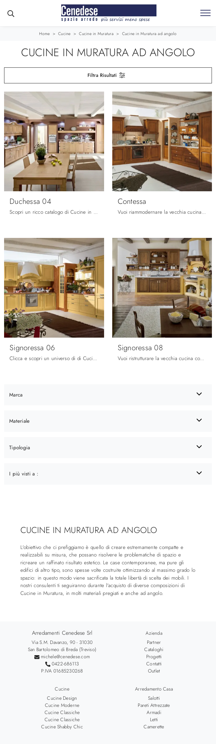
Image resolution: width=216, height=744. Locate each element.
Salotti (154, 698)
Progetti (154, 656)
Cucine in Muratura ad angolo (149, 34)
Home (44, 34)
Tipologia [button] (19, 447)
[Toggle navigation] (205, 13)
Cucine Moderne (62, 705)
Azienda (154, 633)
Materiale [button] (19, 421)
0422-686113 (65, 663)
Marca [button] (15, 395)
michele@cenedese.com (65, 656)
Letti (154, 719)
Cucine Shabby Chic (62, 726)
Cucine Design (62, 698)
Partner (154, 642)
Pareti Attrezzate (154, 705)
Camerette (154, 726)
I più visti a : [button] (23, 474)
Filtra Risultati (106, 75)
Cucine (64, 34)
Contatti (154, 663)
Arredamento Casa (154, 688)
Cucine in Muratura (96, 34)
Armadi (154, 712)
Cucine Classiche (62, 712)
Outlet (154, 670)
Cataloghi (153, 649)
